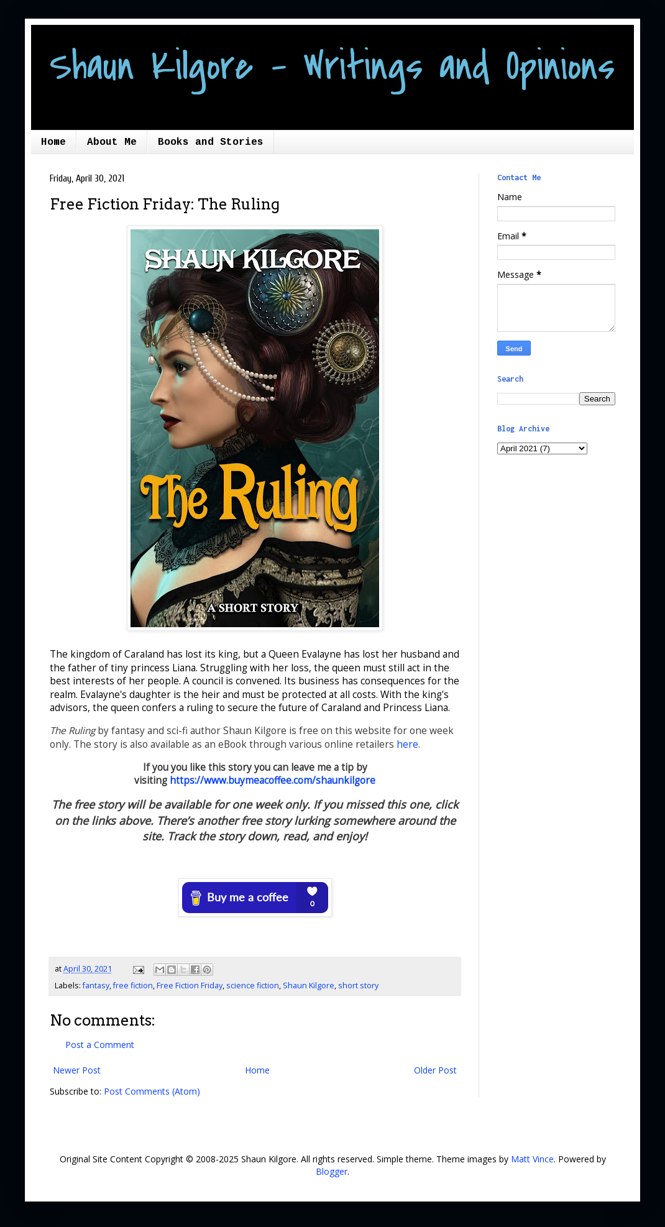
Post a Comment (99, 1044)
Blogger (331, 1171)
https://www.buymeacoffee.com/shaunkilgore (272, 780)
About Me (112, 142)
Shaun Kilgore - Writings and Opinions (332, 66)
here (407, 744)
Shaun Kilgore (308, 985)
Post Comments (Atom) (152, 1091)
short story (358, 985)
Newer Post (77, 1070)
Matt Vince (532, 1159)
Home (53, 142)
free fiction (133, 985)
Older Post (435, 1070)
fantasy (96, 985)
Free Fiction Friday (189, 985)
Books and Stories (211, 142)
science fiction (252, 985)
